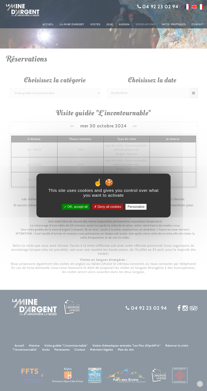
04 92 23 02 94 (160, 7)
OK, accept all (76, 206)
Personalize (136, 206)
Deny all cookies (107, 206)
